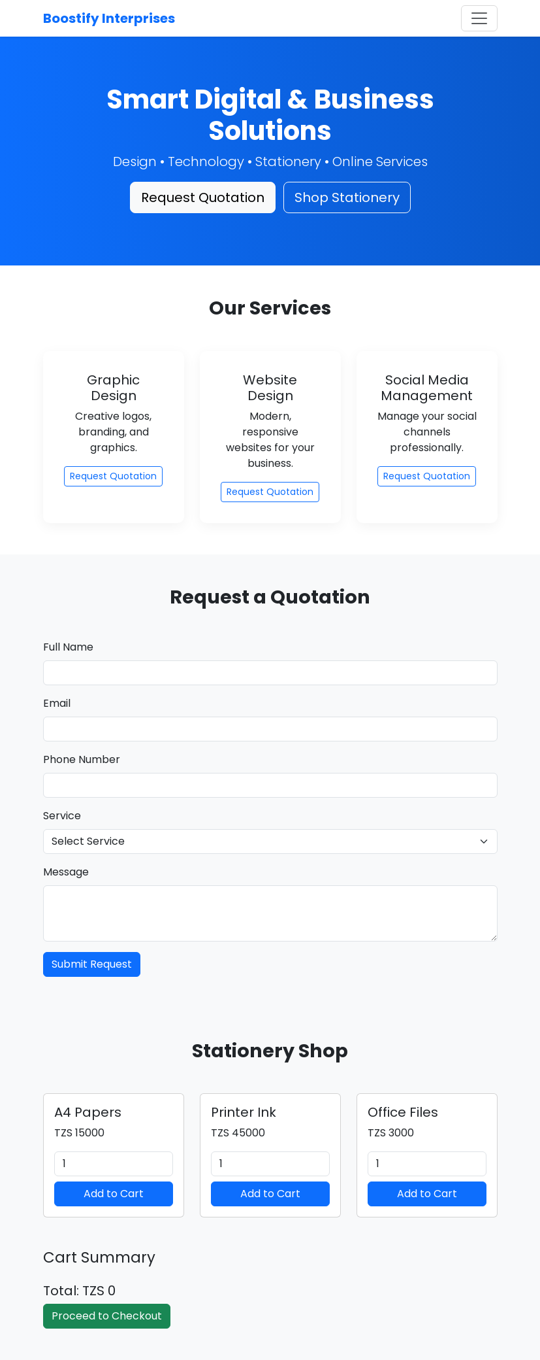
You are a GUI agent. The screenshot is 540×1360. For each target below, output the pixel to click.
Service (62, 815)
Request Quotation (202, 197)
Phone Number (81, 759)
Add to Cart (114, 1193)
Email (57, 703)
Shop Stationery (347, 197)
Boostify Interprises (109, 18)
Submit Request (92, 964)
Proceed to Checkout (107, 1315)
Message (66, 871)
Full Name (68, 646)
